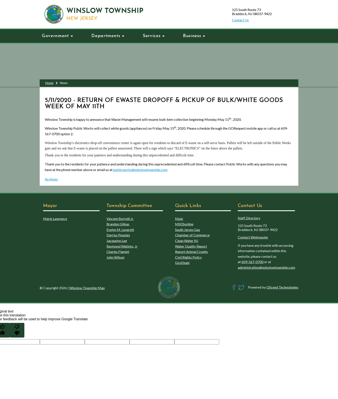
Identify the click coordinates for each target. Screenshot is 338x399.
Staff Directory (249, 218)
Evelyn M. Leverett (120, 230)
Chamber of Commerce (192, 235)
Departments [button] (107, 36)
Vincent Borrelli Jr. (120, 219)
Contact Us (240, 20)
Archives (51, 179)
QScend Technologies (282, 287)
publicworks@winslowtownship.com (140, 170)
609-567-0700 (252, 262)
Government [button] (57, 36)
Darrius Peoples (118, 235)
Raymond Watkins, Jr (122, 246)
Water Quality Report (191, 246)
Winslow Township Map (87, 288)
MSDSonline (184, 224)
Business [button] (194, 36)
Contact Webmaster (253, 237)
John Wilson (115, 257)
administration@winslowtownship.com (266, 267)
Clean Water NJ (186, 241)
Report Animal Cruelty (191, 252)
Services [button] (154, 36)
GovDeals (182, 263)
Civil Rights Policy (188, 257)
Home (49, 83)
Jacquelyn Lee (116, 241)
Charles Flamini (117, 252)
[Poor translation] (17, 330)
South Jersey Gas (187, 230)
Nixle (179, 219)
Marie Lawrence (55, 219)
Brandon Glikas (117, 224)
